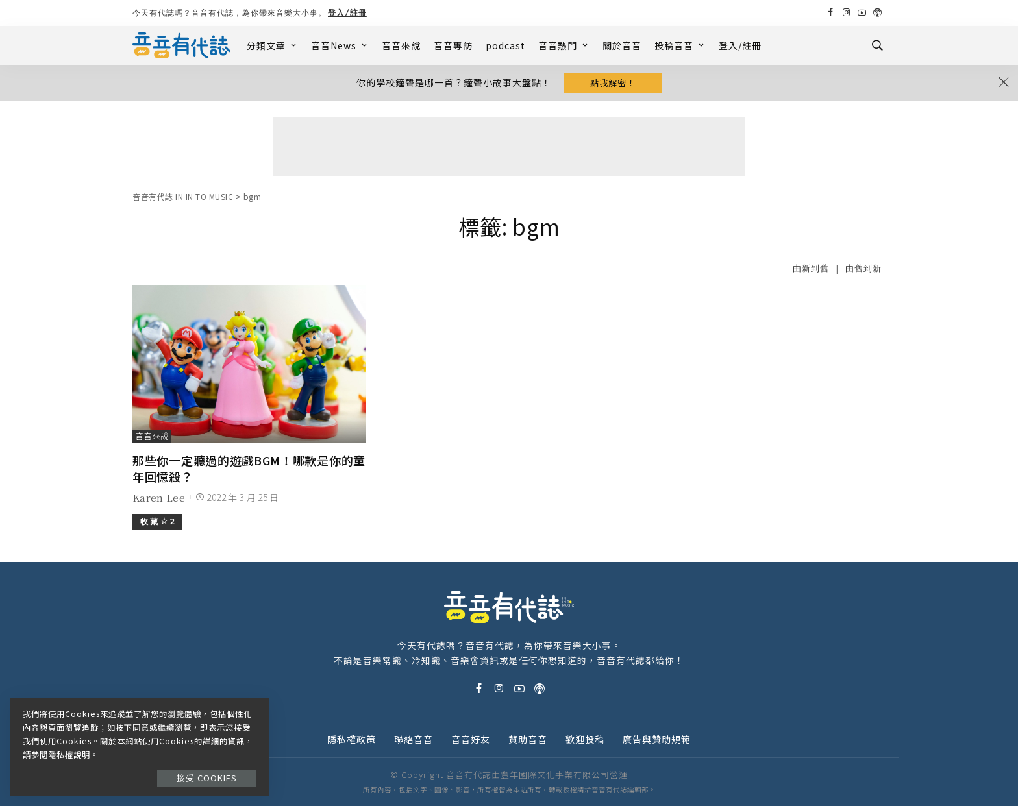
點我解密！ (613, 83)
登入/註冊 (347, 13)
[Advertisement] (509, 146)
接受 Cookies (207, 778)
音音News (340, 45)
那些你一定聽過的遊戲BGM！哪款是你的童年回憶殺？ (249, 468)
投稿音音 (680, 45)
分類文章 (272, 45)
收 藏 (157, 521)
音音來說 (401, 45)
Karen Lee (158, 497)
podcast (505, 45)
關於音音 (621, 45)
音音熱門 (564, 45)
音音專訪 (453, 45)
